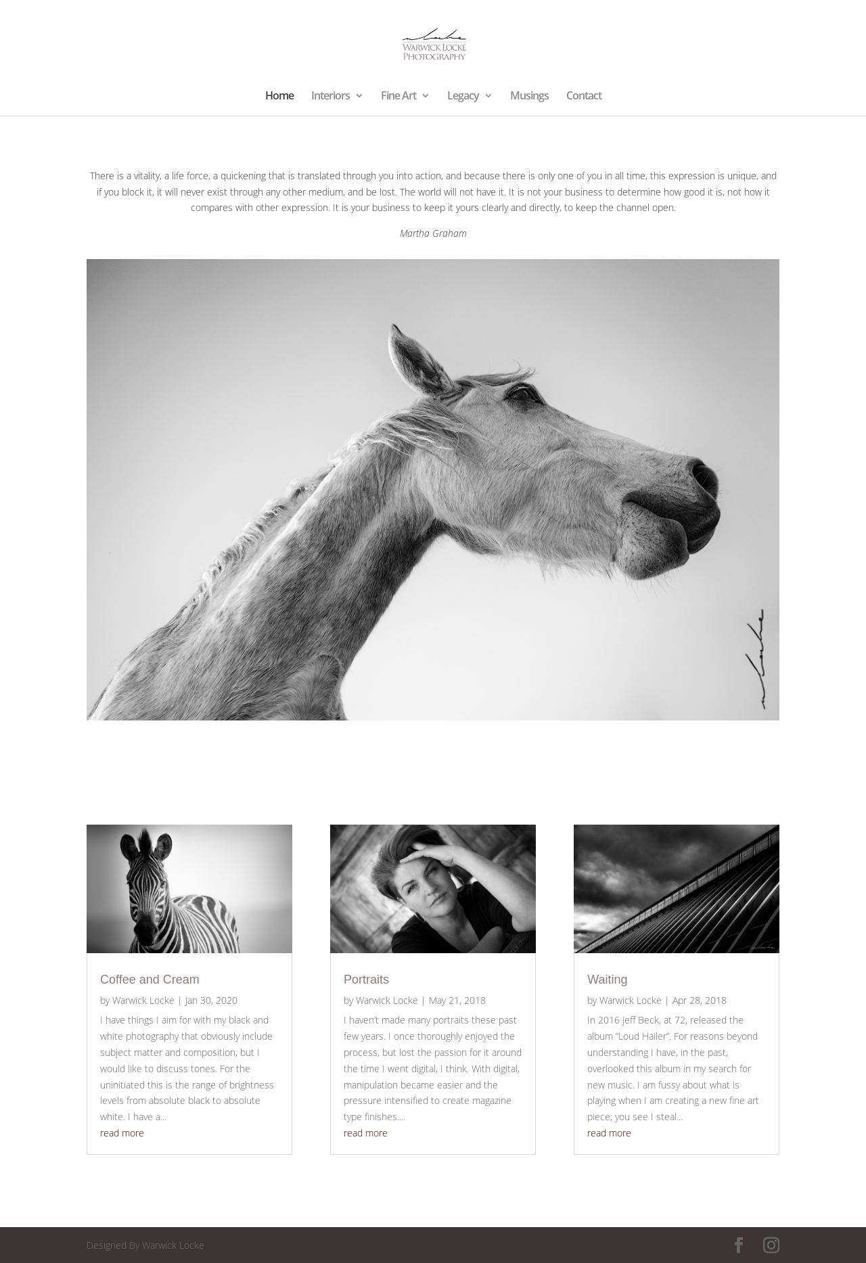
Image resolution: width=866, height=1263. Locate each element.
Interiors (330, 97)
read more (122, 1132)
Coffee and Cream (150, 979)
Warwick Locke (143, 1000)
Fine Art (398, 97)
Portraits (366, 979)
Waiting (607, 979)
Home (279, 97)
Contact (583, 97)
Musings (529, 97)
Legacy (463, 97)
